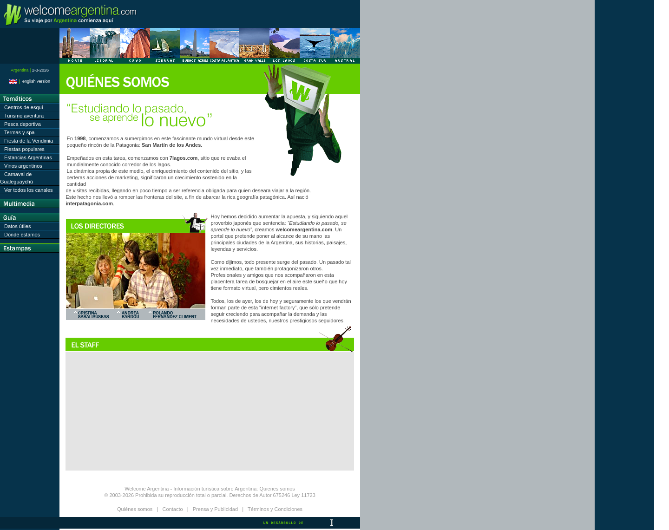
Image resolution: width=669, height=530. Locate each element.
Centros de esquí (23, 107)
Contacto (173, 509)
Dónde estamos (22, 234)
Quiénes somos (134, 509)
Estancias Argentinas (28, 157)
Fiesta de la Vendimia (28, 141)
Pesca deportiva (22, 124)
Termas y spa (19, 132)
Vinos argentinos (23, 166)
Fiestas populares (24, 149)
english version (29, 81)
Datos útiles (17, 226)
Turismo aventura (24, 115)
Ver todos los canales (28, 190)
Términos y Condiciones (275, 509)
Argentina (245, 488)
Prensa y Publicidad (215, 509)
